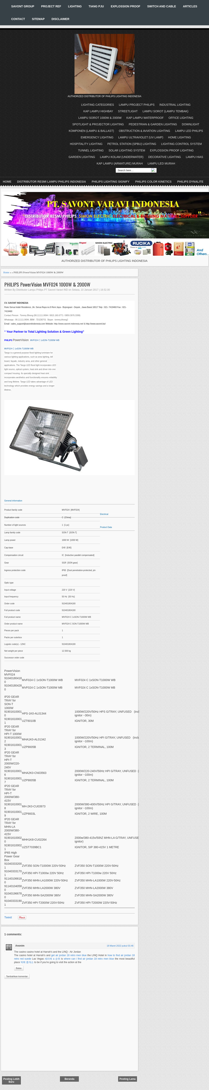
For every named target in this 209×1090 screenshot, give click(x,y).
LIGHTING (75, 6)
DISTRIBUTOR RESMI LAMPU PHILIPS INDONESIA (51, 181)
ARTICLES (190, 6)
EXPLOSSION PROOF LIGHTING (172, 150)
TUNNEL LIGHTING (91, 150)
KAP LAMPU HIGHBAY (98, 111)
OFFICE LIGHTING (181, 117)
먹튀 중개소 (27, 962)
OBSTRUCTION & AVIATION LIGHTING (144, 130)
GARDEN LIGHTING (82, 157)
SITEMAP (38, 19)
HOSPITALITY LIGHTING (86, 144)
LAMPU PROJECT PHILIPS (137, 104)
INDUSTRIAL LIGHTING (175, 104)
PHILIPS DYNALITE (190, 181)
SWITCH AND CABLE (161, 6)
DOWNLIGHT (190, 124)
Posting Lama (128, 1079)
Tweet (8, 917)
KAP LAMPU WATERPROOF (145, 117)
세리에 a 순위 (52, 958)
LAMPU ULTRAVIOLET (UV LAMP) (140, 137)
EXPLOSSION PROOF (125, 6)
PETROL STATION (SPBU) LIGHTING (131, 144)
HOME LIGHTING (179, 137)
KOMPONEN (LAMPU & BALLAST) (91, 130)
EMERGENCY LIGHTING (97, 137)
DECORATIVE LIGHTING (164, 157)
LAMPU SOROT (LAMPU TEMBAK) (165, 111)
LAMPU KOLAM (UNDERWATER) (121, 157)
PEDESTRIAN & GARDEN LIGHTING (153, 124)
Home (7, 181)
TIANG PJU (96, 6)
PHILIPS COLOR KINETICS (153, 181)
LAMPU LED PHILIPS (189, 130)
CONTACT (18, 19)
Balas (19, 968)
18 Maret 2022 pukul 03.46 (120, 945)
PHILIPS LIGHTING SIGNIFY (110, 181)
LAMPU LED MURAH (161, 163)
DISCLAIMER (60, 19)
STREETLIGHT (128, 111)
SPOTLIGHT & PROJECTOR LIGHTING (98, 124)
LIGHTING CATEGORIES (97, 104)
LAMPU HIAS (194, 157)
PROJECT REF (51, 6)
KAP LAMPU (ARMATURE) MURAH (120, 163)
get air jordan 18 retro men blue (69, 955)
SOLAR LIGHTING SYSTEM (127, 150)
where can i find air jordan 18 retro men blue (89, 958)
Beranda (69, 1079)
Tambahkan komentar (17, 976)
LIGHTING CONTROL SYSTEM (181, 144)
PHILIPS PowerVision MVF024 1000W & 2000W (47, 284)
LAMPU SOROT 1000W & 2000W (99, 117)
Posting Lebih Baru (11, 1080)
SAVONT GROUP (22, 6)
